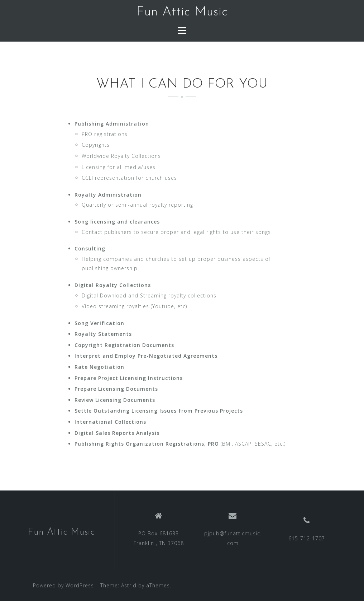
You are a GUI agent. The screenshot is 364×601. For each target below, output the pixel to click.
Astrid (128, 585)
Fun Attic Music (182, 12)
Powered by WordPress (63, 585)
